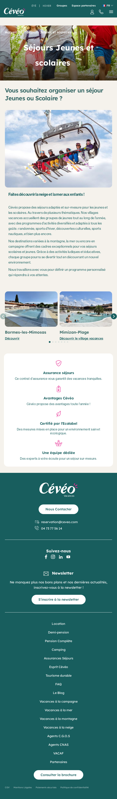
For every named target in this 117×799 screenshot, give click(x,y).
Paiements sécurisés (46, 787)
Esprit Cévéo (58, 667)
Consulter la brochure (58, 775)
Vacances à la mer (58, 710)
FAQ (58, 684)
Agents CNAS (58, 745)
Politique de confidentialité (74, 787)
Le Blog (58, 693)
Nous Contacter (58, 509)
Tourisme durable (59, 675)
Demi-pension (58, 632)
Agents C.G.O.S (58, 736)
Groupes (62, 5)
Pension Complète (58, 641)
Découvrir (12, 338)
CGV (7, 787)
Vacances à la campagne (59, 701)
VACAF (58, 753)
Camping (58, 650)
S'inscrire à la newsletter (58, 599)
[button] (50, 342)
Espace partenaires (84, 5)
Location (58, 624)
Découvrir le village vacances (81, 338)
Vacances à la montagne (58, 719)
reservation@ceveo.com (56, 522)
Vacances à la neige (58, 727)
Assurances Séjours (58, 658)
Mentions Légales (23, 787)
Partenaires (58, 762)
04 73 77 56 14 (48, 528)
